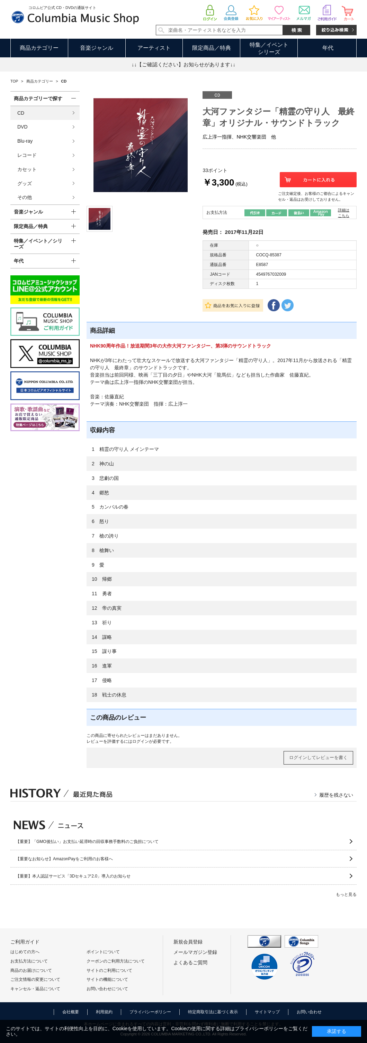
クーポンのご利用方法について (116, 961)
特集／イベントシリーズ (269, 48)
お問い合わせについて (107, 988)
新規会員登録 (188, 942)
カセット (27, 169)
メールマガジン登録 (195, 952)
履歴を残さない (336, 795)
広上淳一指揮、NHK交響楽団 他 (239, 137)
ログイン (140, 741)
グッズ (24, 183)
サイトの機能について (107, 979)
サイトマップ (267, 1011)
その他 (24, 197)
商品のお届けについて (31, 970)
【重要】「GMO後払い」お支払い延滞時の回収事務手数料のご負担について (87, 841)
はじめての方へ (24, 951)
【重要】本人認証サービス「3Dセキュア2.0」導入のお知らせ (73, 876)
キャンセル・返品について (35, 988)
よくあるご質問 (190, 962)
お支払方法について (29, 961)
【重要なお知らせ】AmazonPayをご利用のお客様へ (64, 858)
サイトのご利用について (109, 970)
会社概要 (70, 1011)
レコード (27, 155)
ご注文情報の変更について (35, 979)
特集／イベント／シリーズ (38, 243)
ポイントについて (103, 951)
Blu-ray (25, 141)
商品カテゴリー (39, 48)
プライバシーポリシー (150, 1011)
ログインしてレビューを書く (318, 757)
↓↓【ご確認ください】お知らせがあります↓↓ (183, 64)
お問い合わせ (309, 1011)
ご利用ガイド (24, 942)
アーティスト (154, 48)
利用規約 (104, 1011)
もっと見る (346, 894)
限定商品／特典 (211, 48)
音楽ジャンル (96, 48)
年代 (327, 48)
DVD (22, 127)
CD (20, 113)
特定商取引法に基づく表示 (213, 1011)
